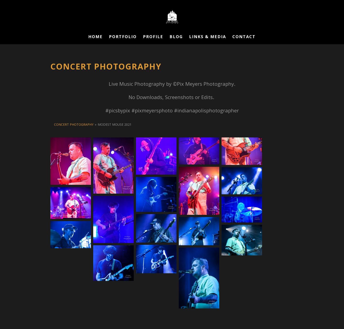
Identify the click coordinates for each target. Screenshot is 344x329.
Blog (176, 37)
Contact (244, 37)
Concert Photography (73, 124)
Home (95, 37)
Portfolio (123, 37)
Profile (153, 37)
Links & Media (207, 37)
